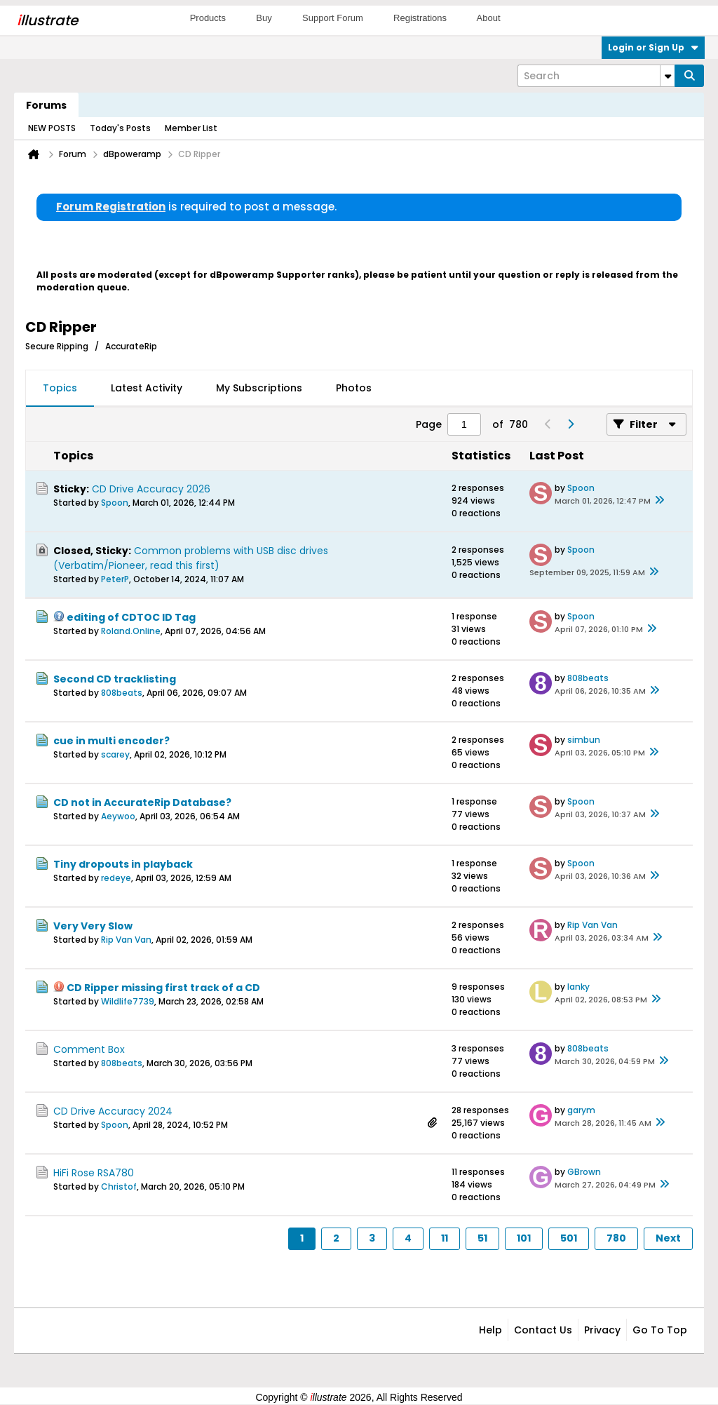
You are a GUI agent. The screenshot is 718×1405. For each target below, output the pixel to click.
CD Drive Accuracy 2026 (151, 489)
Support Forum (332, 18)
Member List (191, 128)
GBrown (584, 1172)
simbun (583, 740)
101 (524, 1238)
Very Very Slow (93, 926)
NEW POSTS (52, 128)
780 (616, 1238)
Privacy (602, 1330)
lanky (578, 987)
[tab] (60, 388)
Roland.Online (131, 631)
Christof (119, 1186)
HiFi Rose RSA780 (93, 1173)
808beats (121, 693)
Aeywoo (118, 816)
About (489, 18)
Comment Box (89, 1049)
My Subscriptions (259, 388)
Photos (354, 388)
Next (668, 1238)
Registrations (420, 18)
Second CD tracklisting (114, 679)
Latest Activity (146, 388)
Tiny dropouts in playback (123, 864)
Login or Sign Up (653, 47)
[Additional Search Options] (667, 76)
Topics (60, 388)
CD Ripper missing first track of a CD (163, 988)
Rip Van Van (126, 940)
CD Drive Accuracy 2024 (112, 1111)
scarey (115, 754)
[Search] (596, 76)
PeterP (115, 579)
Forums (46, 105)
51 (482, 1238)
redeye (116, 878)
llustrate (47, 20)
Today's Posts (120, 128)
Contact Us (543, 1330)
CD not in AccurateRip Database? (142, 802)
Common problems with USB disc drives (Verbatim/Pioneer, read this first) (190, 558)
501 (568, 1238)
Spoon (114, 503)
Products (208, 18)
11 (444, 1238)
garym (581, 1110)
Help (490, 1330)
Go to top (659, 1330)
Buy (263, 18)
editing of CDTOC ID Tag (131, 617)
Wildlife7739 (127, 1001)
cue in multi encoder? (111, 741)
